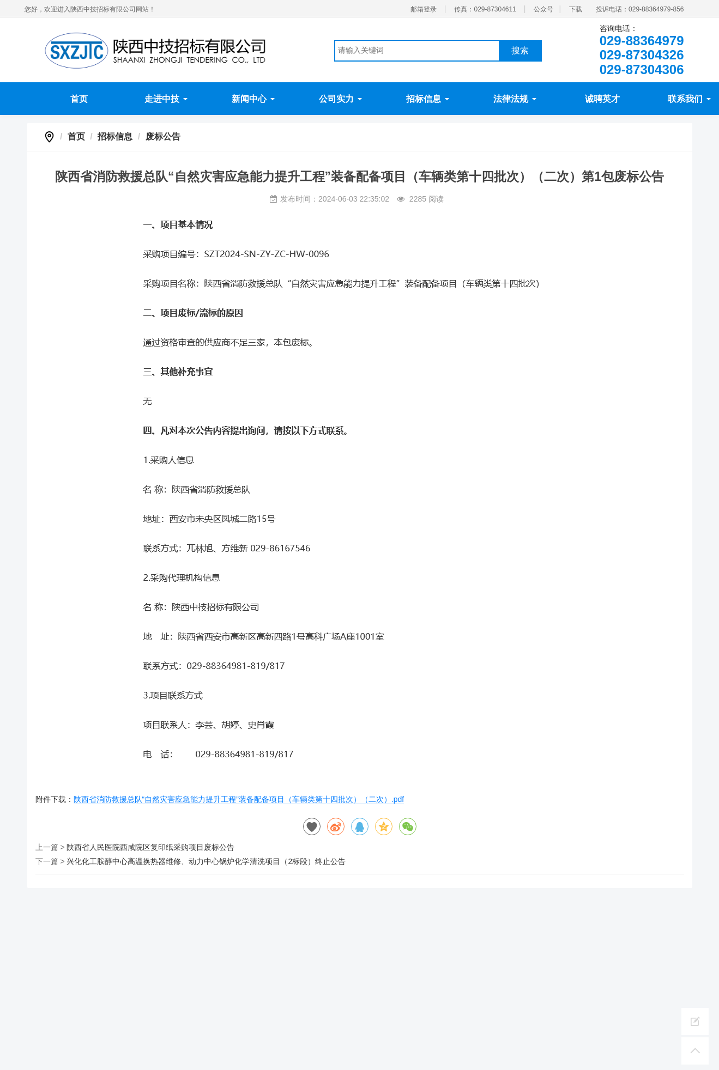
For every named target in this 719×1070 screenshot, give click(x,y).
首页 (79, 99)
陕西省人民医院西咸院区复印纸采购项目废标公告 (150, 847)
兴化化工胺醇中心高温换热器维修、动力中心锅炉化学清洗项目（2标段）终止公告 (206, 861)
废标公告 (163, 136)
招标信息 (427, 99)
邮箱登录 (423, 9)
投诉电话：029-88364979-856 (640, 9)
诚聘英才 (602, 99)
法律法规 (514, 99)
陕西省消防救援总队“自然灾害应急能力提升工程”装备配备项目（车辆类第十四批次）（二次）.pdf (239, 799)
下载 (575, 9)
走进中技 (165, 99)
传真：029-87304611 (485, 9)
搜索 (520, 50)
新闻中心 (253, 99)
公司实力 (340, 99)
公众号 (543, 9)
